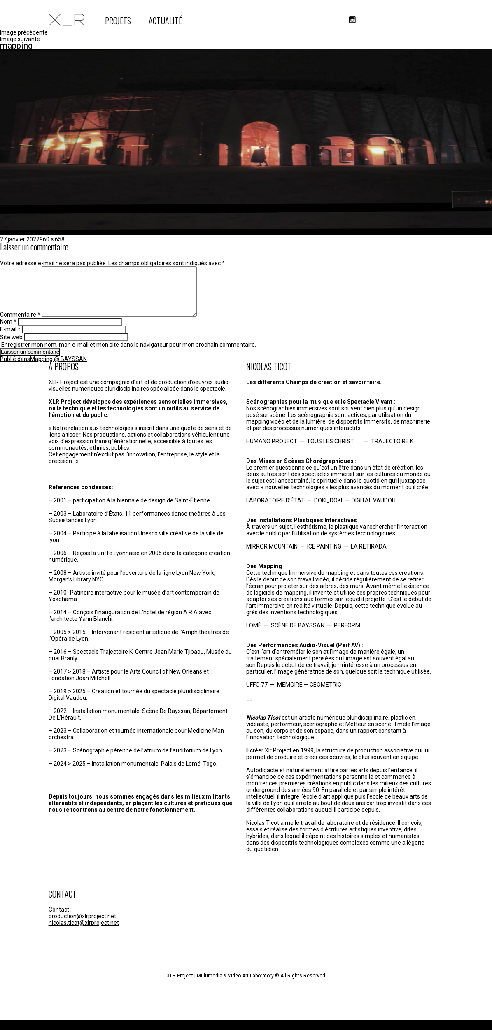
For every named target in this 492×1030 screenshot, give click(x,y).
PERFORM (347, 635)
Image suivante (20, 39)
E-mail (10, 339)
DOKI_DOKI (328, 510)
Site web (11, 347)
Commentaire (20, 324)
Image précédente (24, 32)
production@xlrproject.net (82, 926)
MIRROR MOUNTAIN (272, 556)
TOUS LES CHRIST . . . (334, 451)
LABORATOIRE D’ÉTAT (275, 510)
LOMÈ (253, 635)
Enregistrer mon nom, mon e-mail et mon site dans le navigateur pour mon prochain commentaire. (128, 354)
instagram (352, 19)
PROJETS (118, 20)
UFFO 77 (257, 694)
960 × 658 (52, 239)
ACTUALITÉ (165, 20)
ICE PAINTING (324, 556)
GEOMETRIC (325, 694)
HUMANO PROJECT (271, 451)
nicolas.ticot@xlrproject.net (84, 932)
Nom (8, 331)
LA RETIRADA (369, 556)
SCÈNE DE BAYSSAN (297, 635)
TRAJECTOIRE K (393, 451)
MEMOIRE (290, 694)
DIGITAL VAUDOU (374, 510)
